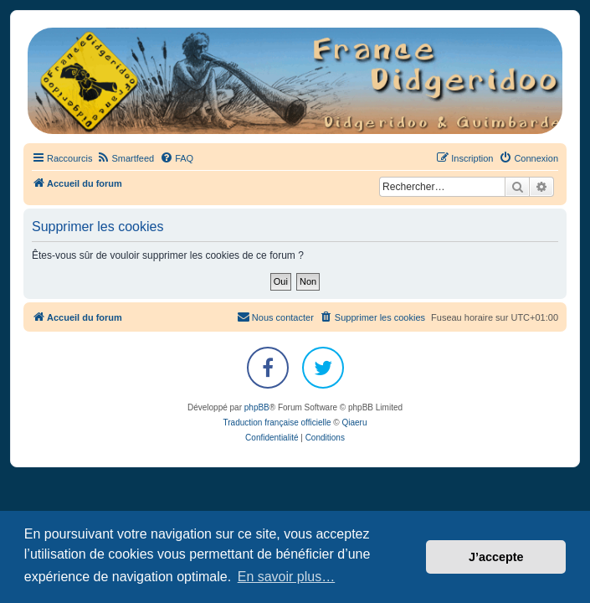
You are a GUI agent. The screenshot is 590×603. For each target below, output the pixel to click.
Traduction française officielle (277, 422)
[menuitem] (125, 158)
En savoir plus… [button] (287, 577)
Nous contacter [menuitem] (275, 316)
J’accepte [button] (496, 557)
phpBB (256, 407)
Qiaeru (354, 422)
